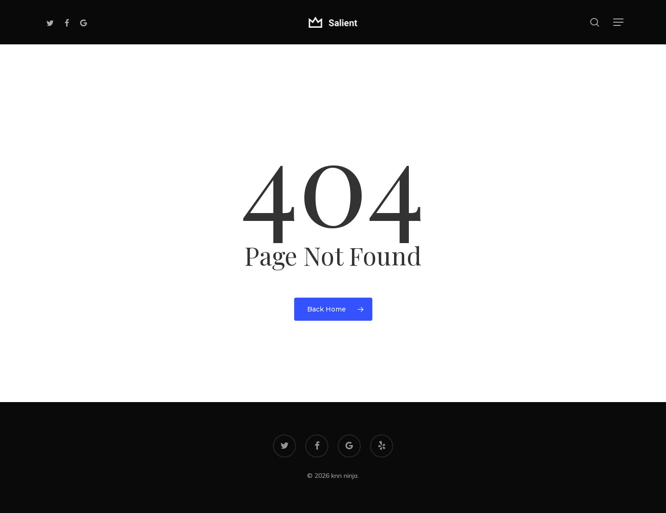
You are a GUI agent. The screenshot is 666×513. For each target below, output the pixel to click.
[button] (618, 22)
